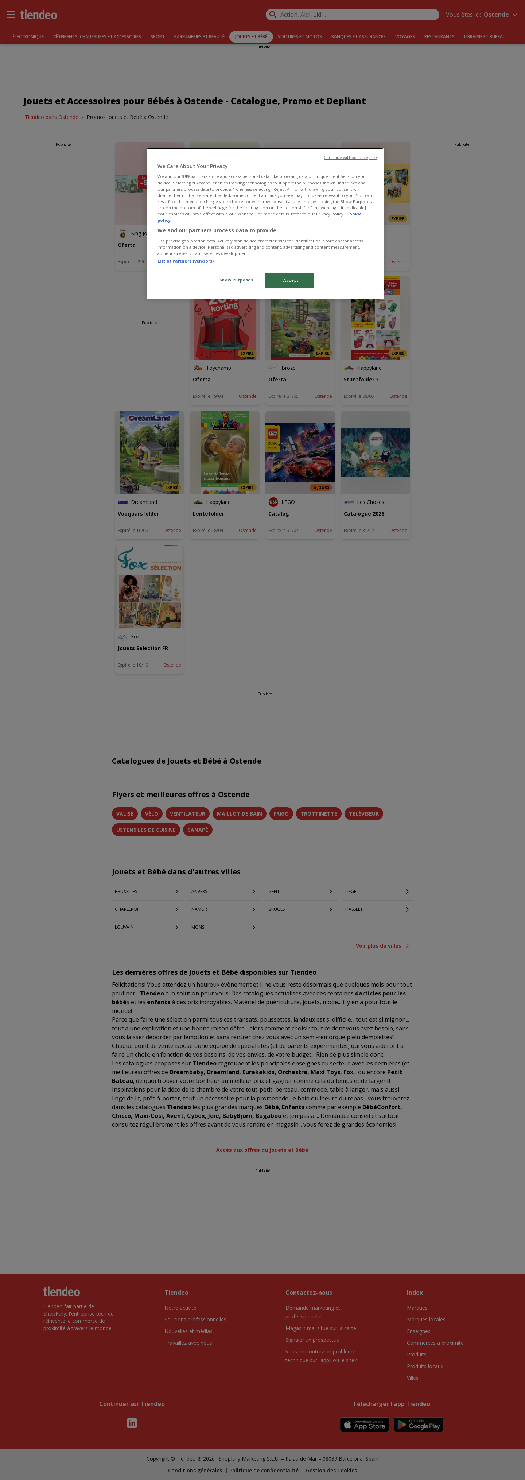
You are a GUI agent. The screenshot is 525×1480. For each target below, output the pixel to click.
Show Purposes (236, 280)
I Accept (290, 280)
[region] (265, 223)
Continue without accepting (351, 157)
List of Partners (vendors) (186, 261)
